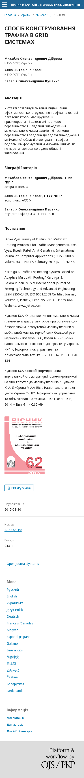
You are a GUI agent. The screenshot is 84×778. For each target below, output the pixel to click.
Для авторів (15, 724)
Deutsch (13, 616)
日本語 (11, 664)
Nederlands (15, 691)
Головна (10, 15)
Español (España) (19, 637)
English (12, 596)
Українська (15, 603)
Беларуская (15, 684)
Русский (13, 589)
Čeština (12, 677)
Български (15, 650)
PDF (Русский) (21, 488)
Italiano (12, 643)
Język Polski (15, 610)
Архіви (25, 15)
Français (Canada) (20, 623)
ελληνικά (13, 670)
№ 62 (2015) (43, 15)
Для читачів (15, 718)
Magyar (12, 630)
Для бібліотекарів (19, 731)
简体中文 (13, 657)
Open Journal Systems (23, 563)
